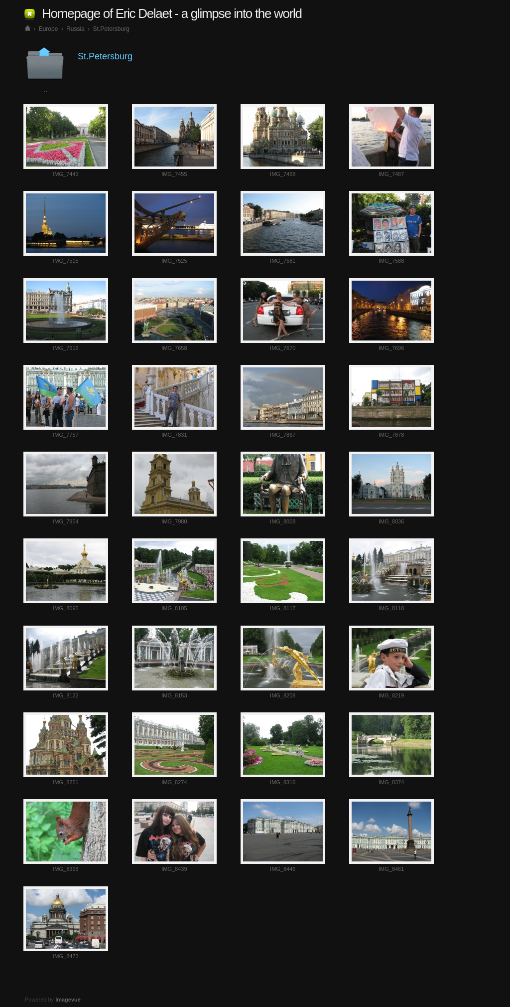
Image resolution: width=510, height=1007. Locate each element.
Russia (75, 28)
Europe (48, 28)
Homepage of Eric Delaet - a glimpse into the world (172, 13)
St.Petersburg (111, 28)
